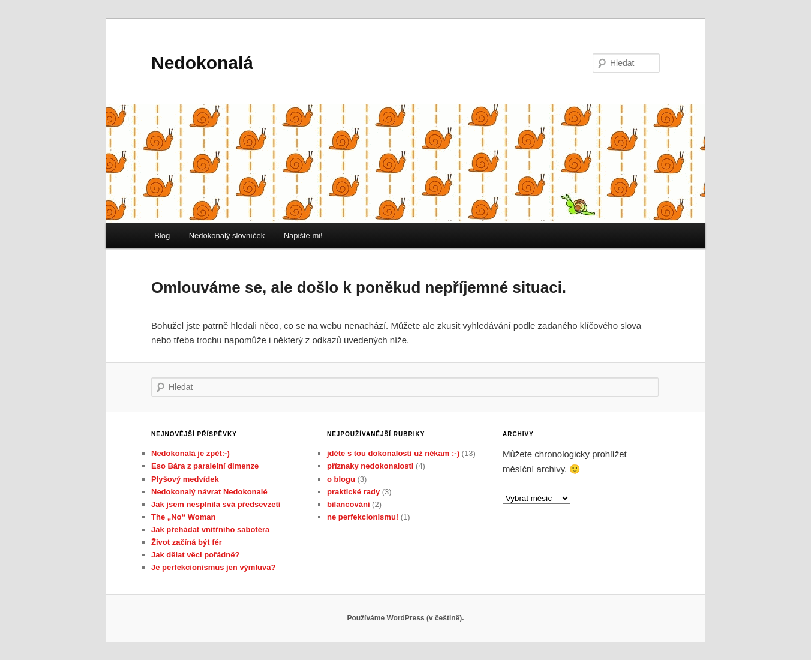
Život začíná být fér (186, 542)
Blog (162, 235)
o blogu (341, 479)
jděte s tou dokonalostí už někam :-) (393, 453)
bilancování (348, 504)
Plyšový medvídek (185, 479)
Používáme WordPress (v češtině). (405, 618)
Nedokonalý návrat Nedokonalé (209, 491)
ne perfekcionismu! (362, 516)
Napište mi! (303, 235)
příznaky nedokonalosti (370, 465)
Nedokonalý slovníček (227, 235)
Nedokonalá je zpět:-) (190, 453)
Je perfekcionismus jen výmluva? (213, 567)
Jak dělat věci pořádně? (195, 554)
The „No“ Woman (183, 516)
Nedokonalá (202, 63)
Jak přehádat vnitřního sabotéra (210, 529)
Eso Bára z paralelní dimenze (205, 465)
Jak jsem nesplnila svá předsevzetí (215, 504)
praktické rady (353, 491)
